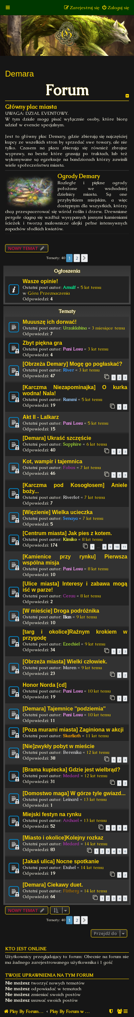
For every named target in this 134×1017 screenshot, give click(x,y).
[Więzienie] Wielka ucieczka (57, 512)
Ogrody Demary (78, 176)
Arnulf (69, 287)
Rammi (70, 399)
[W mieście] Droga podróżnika (61, 611)
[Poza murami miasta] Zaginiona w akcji (73, 730)
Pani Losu (73, 349)
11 (124, 547)
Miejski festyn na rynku (52, 814)
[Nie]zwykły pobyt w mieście (59, 746)
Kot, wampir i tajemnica (52, 461)
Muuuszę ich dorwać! (50, 322)
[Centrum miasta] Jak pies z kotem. (67, 533)
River (68, 370)
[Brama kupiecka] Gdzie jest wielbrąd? (71, 769)
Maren (69, 668)
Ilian (67, 617)
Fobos (69, 467)
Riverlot (71, 497)
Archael (71, 820)
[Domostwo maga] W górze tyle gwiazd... (74, 793)
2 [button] (77, 258)
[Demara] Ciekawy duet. (53, 885)
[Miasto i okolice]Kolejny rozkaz (63, 838)
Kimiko (70, 539)
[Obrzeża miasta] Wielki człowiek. (65, 661)
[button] (84, 258)
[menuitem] (115, 8)
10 (116, 547)
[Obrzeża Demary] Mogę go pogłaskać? (73, 364)
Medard (71, 776)
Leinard (71, 799)
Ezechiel (71, 644)
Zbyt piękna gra (42, 343)
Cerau (69, 596)
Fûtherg (71, 891)
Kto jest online (25, 949)
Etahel (69, 867)
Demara (19, 73)
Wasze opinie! (40, 281)
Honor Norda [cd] (44, 685)
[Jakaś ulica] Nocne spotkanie (61, 861)
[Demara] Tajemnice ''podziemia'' (64, 709)
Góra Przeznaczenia (49, 293)
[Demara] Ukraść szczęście (57, 438)
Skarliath (72, 736)
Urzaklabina (75, 328)
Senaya (70, 518)
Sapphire (72, 444)
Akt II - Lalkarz (41, 417)
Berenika (72, 752)
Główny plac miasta (31, 106)
